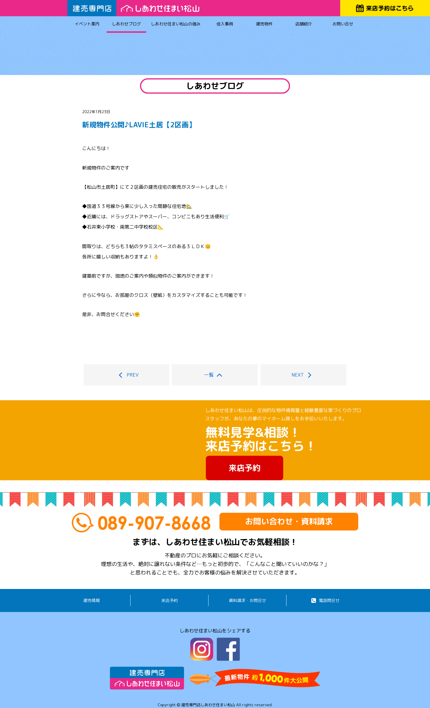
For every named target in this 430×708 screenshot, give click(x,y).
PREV (126, 375)
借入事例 (225, 25)
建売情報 (91, 600)
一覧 (215, 375)
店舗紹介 (303, 25)
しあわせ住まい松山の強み (175, 25)
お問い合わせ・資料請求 (289, 521)
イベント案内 (87, 25)
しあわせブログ (126, 25)
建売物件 (264, 25)
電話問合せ (325, 600)
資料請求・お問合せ (247, 600)
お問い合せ (343, 25)
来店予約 (244, 467)
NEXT (303, 375)
